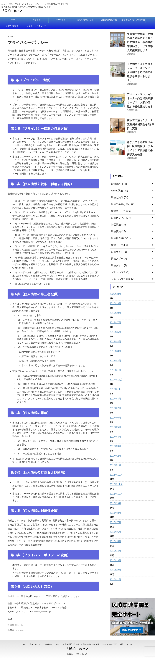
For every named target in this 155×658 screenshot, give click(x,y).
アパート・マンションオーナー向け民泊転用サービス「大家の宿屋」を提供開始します (141, 90)
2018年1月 (115, 353)
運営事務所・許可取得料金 (133, 20)
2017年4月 (115, 420)
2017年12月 (115, 362)
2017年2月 (115, 439)
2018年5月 (115, 315)
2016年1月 (115, 562)
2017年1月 (115, 448)
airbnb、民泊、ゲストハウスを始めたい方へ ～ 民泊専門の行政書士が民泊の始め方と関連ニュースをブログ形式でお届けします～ (77, 644)
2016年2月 (115, 553)
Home (12, 20)
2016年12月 (115, 458)
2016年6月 (115, 515)
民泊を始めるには (85, 20)
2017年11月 (115, 372)
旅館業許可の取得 (109, 20)
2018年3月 (115, 334)
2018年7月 (115, 305)
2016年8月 (115, 496)
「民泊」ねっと (12, 11)
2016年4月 (115, 534)
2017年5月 (115, 410)
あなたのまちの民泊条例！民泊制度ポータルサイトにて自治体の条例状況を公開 (141, 133)
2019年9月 (115, 296)
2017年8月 (115, 381)
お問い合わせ (12, 26)
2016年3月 (115, 543)
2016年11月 (115, 467)
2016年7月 (115, 505)
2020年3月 (115, 286)
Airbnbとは (61, 20)
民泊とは (36, 20)
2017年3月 (115, 429)
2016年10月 (115, 477)
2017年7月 (115, 391)
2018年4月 (115, 324)
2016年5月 (115, 524)
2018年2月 (115, 343)
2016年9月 (115, 486)
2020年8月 (115, 277)
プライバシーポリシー (36, 26)
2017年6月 (115, 400)
